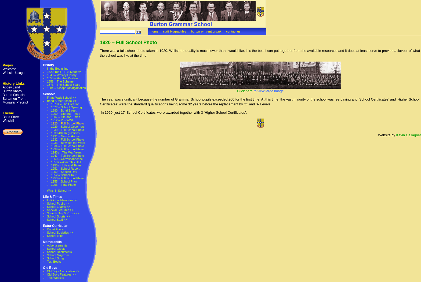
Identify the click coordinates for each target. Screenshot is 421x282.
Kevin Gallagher (408, 135)
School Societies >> (60, 232)
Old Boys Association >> (63, 271)
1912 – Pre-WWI (62, 120)
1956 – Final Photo (63, 184)
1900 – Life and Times (65, 113)
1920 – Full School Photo (128, 42)
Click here (245, 91)
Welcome (9, 69)
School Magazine (58, 255)
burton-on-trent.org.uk (206, 31)
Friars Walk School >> (61, 97)
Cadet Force (55, 229)
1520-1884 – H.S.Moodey (64, 71)
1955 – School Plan (64, 181)
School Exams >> (58, 206)
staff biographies (174, 31)
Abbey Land (11, 87)
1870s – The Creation (65, 104)
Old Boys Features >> (61, 274)
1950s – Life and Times (66, 165)
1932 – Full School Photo (67, 139)
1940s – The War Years (66, 152)
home (154, 31)
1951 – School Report (65, 168)
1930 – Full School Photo (67, 129)
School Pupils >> (58, 203)
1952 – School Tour (64, 175)
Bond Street (11, 117)
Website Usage (13, 73)
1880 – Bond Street (64, 110)
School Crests (56, 248)
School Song (55, 258)
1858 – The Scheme (60, 81)
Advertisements (57, 245)
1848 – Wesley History (62, 75)
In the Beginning (57, 68)
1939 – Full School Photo (67, 149)
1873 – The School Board (64, 84)
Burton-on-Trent (14, 99)
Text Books (54, 261)
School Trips (55, 235)
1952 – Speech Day (64, 171)
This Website (55, 277)
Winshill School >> (59, 190)
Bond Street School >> (62, 100)
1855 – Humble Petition (62, 78)
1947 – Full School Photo (67, 155)
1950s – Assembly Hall (66, 162)
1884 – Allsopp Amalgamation (66, 88)
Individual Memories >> (62, 200)
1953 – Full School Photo (67, 178)
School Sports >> (58, 216)
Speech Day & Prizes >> (63, 213)
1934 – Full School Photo (67, 146)
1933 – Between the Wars (68, 142)
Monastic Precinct (15, 102)
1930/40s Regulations (65, 133)
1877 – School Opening (66, 107)
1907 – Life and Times (65, 117)
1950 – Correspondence (67, 158)
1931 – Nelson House (65, 136)
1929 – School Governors (68, 126)
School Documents (59, 252)
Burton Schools (13, 95)
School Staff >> (57, 219)
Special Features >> (60, 210)
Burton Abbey (12, 91)
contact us (233, 31)
